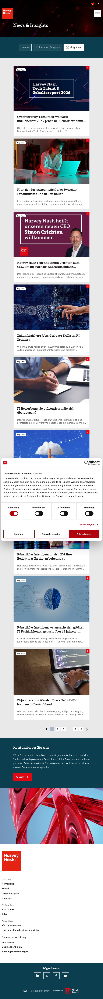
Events (25, 47)
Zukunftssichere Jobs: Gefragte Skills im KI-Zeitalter (49, 337)
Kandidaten (8, 909)
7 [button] (75, 729)
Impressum (8, 942)
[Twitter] (46, 975)
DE (96, 3)
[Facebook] (56, 975)
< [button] (46, 729)
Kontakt (6, 888)
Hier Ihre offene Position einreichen (21, 930)
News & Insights (10, 893)
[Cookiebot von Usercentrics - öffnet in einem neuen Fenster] (87, 463)
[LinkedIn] (37, 975)
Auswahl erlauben (51, 534)
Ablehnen (19, 534)
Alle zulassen (84, 534)
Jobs (4, 914)
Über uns (6, 897)
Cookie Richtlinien (12, 946)
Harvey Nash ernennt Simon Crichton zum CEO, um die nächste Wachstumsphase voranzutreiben (48, 266)
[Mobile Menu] (97, 14)
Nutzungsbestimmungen (15, 951)
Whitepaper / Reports (47, 47)
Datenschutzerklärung (14, 937)
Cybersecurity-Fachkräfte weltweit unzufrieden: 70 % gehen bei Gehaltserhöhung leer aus (51, 120)
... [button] (69, 729)
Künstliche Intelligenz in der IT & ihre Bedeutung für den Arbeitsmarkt (44, 556)
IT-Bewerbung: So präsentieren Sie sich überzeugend (45, 410)
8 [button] (81, 729)
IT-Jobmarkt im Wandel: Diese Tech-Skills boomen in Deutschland (47, 702)
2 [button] (57, 729)
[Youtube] (65, 975)
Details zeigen (86, 524)
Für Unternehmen (11, 925)
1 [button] (52, 729)
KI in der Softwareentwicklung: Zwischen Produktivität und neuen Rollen (47, 191)
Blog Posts (75, 47)
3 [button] (63, 729)
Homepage (8, 883)
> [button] (87, 729)
